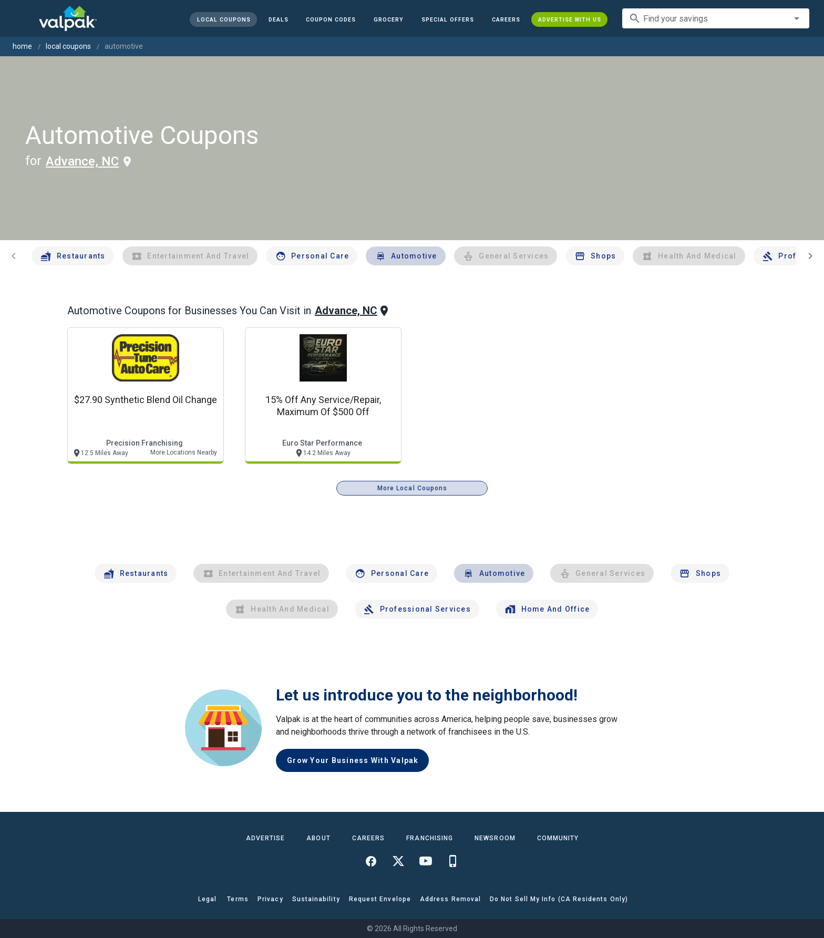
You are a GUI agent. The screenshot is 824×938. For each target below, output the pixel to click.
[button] (448, 19)
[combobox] (715, 18)
